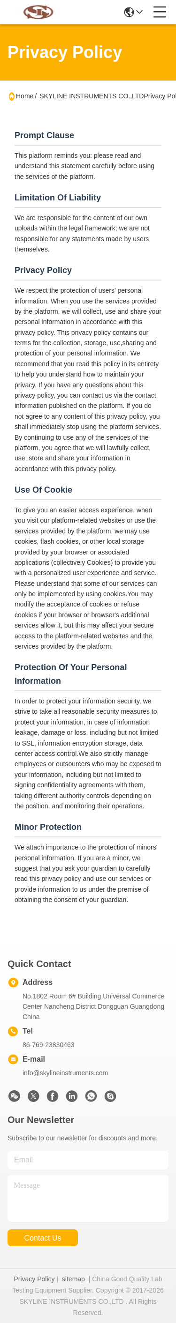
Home (24, 96)
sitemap (73, 1279)
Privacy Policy (34, 1279)
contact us (42, 1238)
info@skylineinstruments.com (65, 1073)
